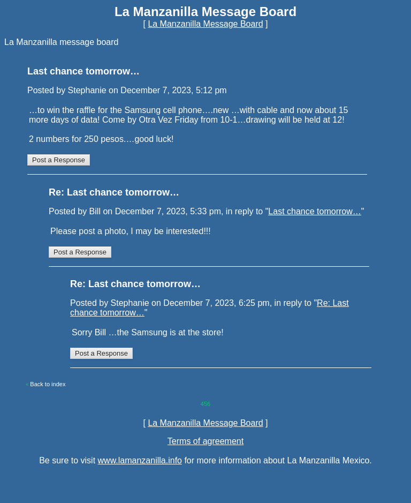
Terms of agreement (205, 441)
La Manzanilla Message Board (205, 23)
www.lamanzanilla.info (140, 460)
